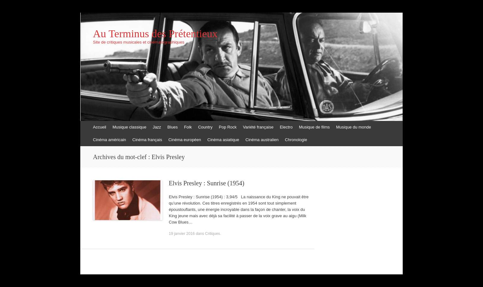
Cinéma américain (109, 139)
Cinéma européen (184, 139)
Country (205, 127)
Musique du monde (353, 127)
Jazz (157, 127)
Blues (173, 127)
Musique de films (314, 127)
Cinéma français (147, 139)
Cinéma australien (262, 139)
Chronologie (296, 139)
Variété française (258, 127)
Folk (188, 127)
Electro (286, 127)
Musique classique (129, 127)
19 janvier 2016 (182, 233)
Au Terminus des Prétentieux (155, 33)
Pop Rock (227, 127)
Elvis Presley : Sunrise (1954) (206, 183)
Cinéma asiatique (223, 139)
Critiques (212, 233)
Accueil (99, 127)
